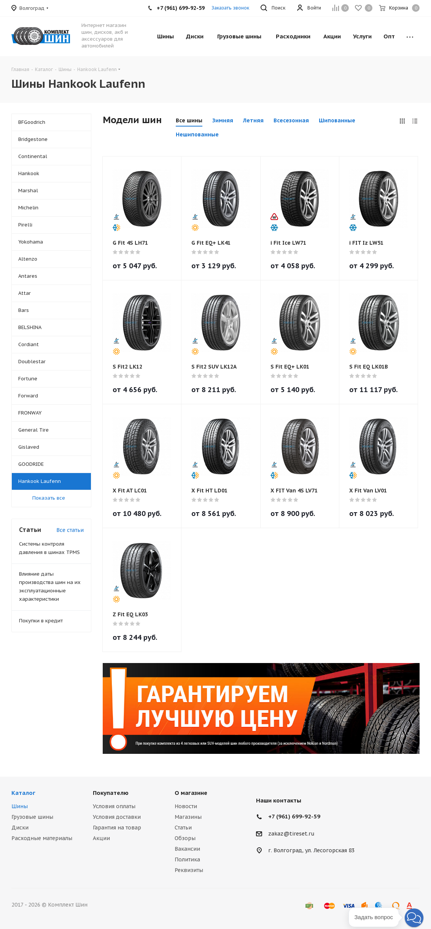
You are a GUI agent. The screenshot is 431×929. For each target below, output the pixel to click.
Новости (186, 806)
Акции (101, 838)
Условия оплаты (114, 806)
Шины (19, 806)
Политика (187, 859)
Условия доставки (117, 816)
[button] (414, 917)
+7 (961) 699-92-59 (294, 816)
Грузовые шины (32, 816)
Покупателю (111, 792)
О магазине (191, 792)
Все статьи (70, 530)
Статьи (183, 827)
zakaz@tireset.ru (291, 833)
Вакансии (187, 848)
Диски (20, 827)
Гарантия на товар (117, 827)
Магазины (188, 816)
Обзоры (185, 838)
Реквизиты (189, 870)
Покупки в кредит (41, 620)
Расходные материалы (41, 838)
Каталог (23, 792)
